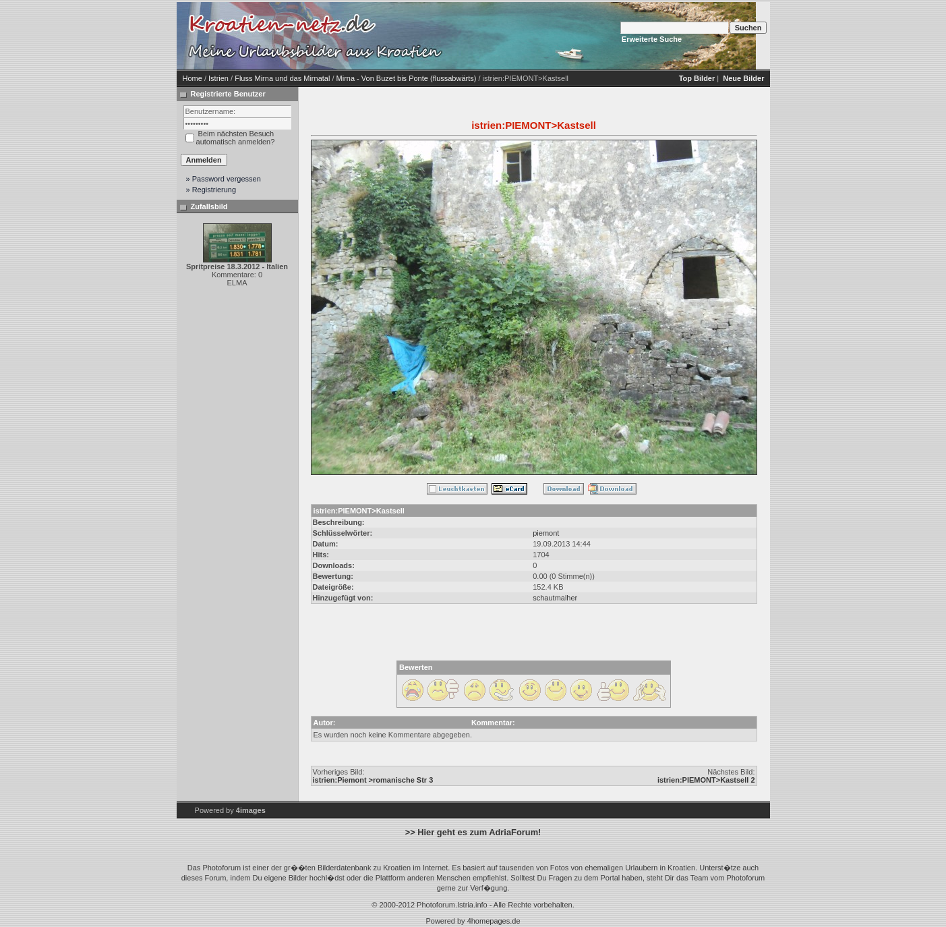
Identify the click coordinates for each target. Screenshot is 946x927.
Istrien (218, 78)
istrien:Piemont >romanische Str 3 (373, 780)
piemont (546, 533)
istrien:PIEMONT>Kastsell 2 (706, 780)
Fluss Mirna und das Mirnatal (282, 78)
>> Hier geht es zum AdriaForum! (473, 832)
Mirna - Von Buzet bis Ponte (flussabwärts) (406, 78)
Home (192, 78)
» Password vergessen (223, 179)
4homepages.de (494, 921)
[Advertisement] (561, 35)
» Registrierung (211, 190)
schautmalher (555, 598)
